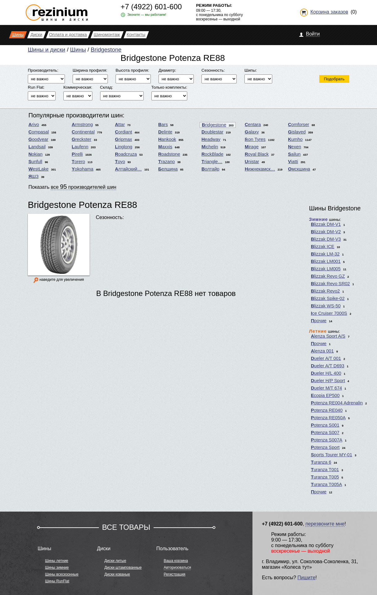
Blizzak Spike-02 (328, 298)
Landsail (36, 146)
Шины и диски (46, 49)
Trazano (166, 161)
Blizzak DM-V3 (326, 239)
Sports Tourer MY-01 (331, 454)
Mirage (252, 146)
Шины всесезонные (61, 574)
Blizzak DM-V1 (326, 224)
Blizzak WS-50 (326, 305)
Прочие (319, 320)
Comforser (298, 124)
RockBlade (212, 154)
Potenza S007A (326, 439)
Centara (253, 124)
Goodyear (38, 139)
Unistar (252, 161)
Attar (120, 124)
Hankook (167, 139)
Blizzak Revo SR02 (330, 283)
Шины (78, 49)
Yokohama (82, 169)
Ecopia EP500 (325, 395)
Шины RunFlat (57, 581)
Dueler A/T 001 (326, 358)
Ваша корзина (176, 561)
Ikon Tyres (255, 139)
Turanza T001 (325, 469)
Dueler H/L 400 (326, 373)
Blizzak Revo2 (325, 291)
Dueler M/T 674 (326, 388)
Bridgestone (106, 49)
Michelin (209, 146)
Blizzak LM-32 (325, 253)
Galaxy (252, 131)
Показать (72, 186)
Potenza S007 (325, 432)
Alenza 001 (322, 350)
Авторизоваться (177, 567)
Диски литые (115, 561)
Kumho (295, 139)
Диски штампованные (123, 567)
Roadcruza (126, 154)
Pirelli (77, 154)
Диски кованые (117, 574)
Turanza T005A (326, 484)
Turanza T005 (325, 477)
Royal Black (257, 154)
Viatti (293, 161)
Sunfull (35, 161)
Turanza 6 (321, 462)
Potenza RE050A (328, 417)
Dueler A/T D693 (327, 365)
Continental (83, 131)
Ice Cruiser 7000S (329, 313)
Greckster (81, 139)
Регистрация (174, 574)
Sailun (294, 154)
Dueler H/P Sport (328, 380)
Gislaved (297, 131)
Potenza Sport (325, 447)
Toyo (120, 161)
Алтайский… (128, 169)
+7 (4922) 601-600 (151, 6)
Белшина (168, 169)
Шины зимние (57, 567)
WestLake (38, 169)
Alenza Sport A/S (328, 336)
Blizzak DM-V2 (326, 231)
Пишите (307, 577)
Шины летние (56, 561)
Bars (163, 124)
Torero (78, 161)
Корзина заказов (329, 12)
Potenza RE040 (327, 410)
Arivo (33, 124)
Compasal (38, 131)
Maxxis (165, 146)
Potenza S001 (325, 425)
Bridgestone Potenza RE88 (82, 205)
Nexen (294, 146)
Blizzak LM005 (326, 268)
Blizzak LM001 (326, 261)
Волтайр (210, 169)
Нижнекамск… (260, 169)
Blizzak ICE (322, 246)
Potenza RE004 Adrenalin (337, 402)
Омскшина (299, 169)
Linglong (123, 146)
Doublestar (212, 131)
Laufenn (80, 146)
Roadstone (169, 154)
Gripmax (123, 139)
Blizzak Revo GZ (328, 276)
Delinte (165, 131)
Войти (313, 33)
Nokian (35, 154)
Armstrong (82, 124)
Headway (210, 139)
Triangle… (211, 161)
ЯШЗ (33, 176)
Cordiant (123, 131)
